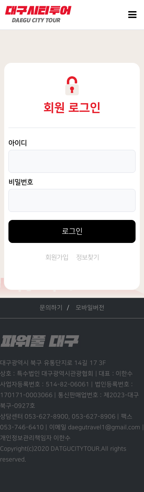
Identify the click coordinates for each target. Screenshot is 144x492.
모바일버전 (90, 308)
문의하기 (51, 308)
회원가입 (56, 257)
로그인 (72, 231)
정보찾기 (87, 257)
